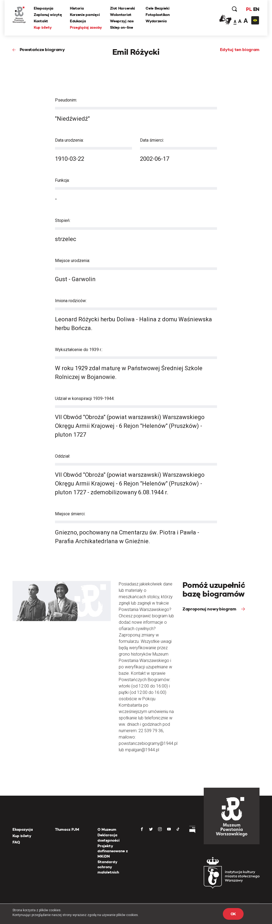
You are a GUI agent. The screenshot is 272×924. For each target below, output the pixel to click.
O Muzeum (106, 829)
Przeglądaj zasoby (86, 27)
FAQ (16, 842)
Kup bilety (43, 27)
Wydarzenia (156, 21)
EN (256, 9)
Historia (77, 8)
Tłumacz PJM (67, 829)
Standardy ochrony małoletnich (108, 867)
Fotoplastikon (157, 14)
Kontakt (41, 21)
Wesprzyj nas (122, 21)
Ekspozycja (43, 8)
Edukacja (78, 21)
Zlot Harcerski (122, 8)
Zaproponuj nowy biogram (209, 609)
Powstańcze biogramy (42, 49)
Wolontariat (120, 14)
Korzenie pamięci (85, 14)
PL (249, 9)
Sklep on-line (121, 27)
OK (233, 914)
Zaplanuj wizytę (48, 14)
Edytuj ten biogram (240, 49)
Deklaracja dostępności (108, 838)
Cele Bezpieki (157, 8)
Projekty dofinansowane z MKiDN (112, 851)
